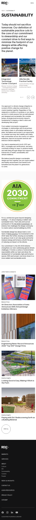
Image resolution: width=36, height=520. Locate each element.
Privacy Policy (7, 495)
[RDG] (8, 3)
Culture (4, 466)
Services (5, 459)
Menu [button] (32, 3)
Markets (5, 454)
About (3, 11)
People (4, 476)
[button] (28, 97)
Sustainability (6, 471)
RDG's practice (12, 234)
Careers (4, 474)
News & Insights (8, 481)
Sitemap (4, 500)
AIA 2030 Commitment (22, 224)
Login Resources (8, 490)
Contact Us (6, 485)
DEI (3, 469)
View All (6, 429)
